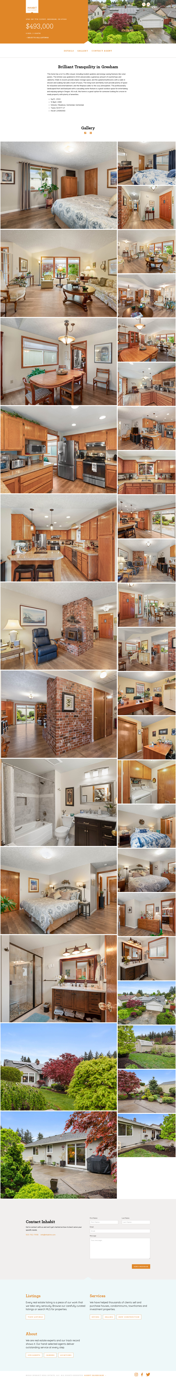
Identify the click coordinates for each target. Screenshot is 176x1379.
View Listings (35, 1317)
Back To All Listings (38, 37)
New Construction (129, 1317)
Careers (50, 1355)
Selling (109, 1317)
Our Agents (34, 1355)
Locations (66, 1355)
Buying (95, 1317)
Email (92, 1227)
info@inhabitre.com (48, 1235)
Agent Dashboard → (95, 1375)
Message (93, 1236)
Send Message (141, 1266)
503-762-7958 (32, 1235)
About (31, 1334)
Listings (33, 1296)
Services (98, 1296)
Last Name (125, 1218)
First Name (93, 1218)
